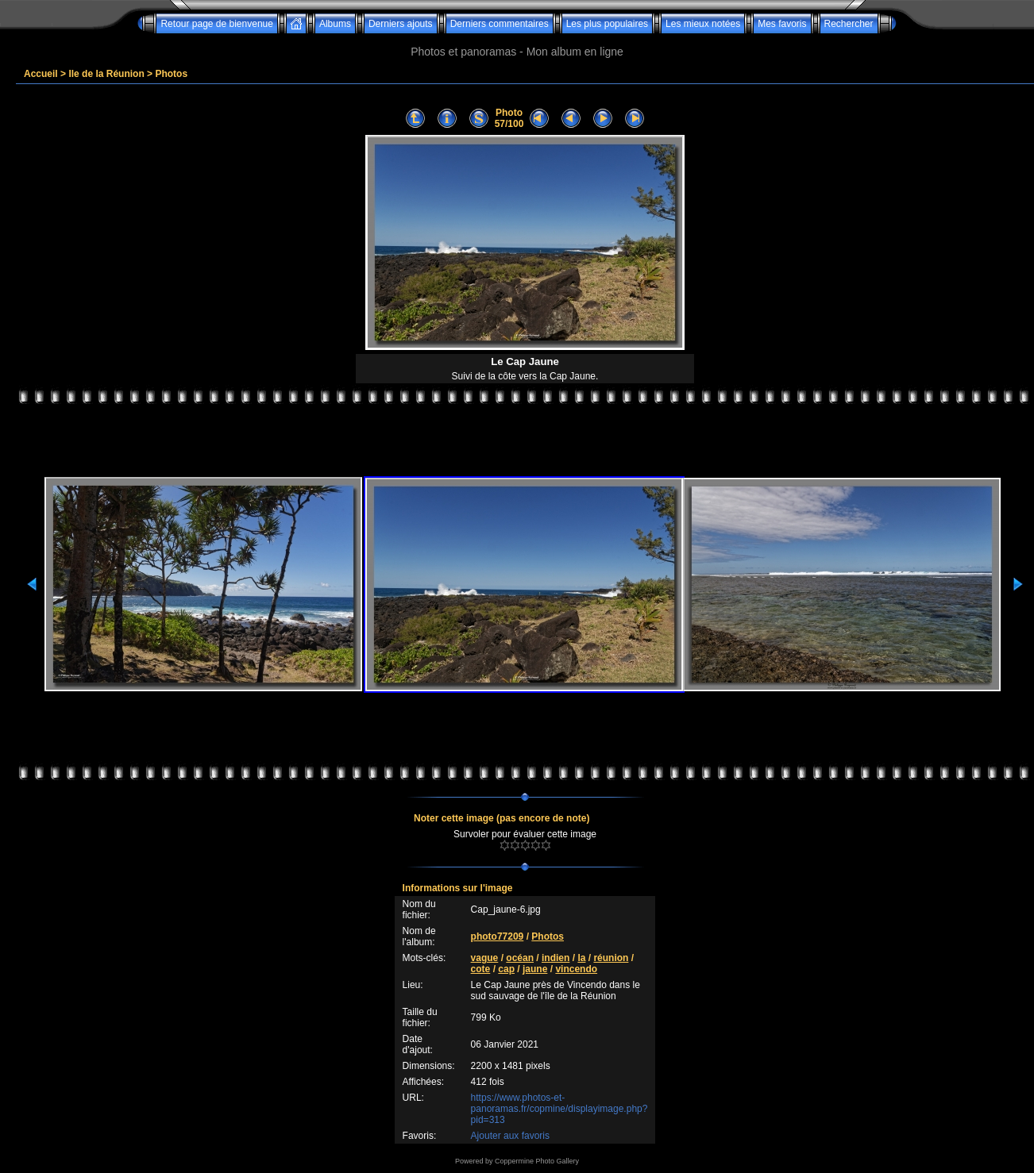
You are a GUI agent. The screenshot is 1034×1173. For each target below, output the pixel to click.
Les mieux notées (703, 23)
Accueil (41, 73)
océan (520, 957)
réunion (610, 957)
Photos (171, 73)
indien (555, 957)
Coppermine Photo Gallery (537, 1161)
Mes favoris (782, 23)
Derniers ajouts (400, 23)
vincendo (576, 969)
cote (481, 969)
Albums (335, 23)
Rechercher (849, 23)
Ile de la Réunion (106, 73)
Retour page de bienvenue (216, 23)
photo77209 (497, 936)
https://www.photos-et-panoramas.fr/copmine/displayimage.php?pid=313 (559, 1108)
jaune (535, 969)
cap (506, 969)
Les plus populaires (607, 23)
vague (485, 957)
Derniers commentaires (499, 23)
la (581, 957)
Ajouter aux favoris (510, 1135)
